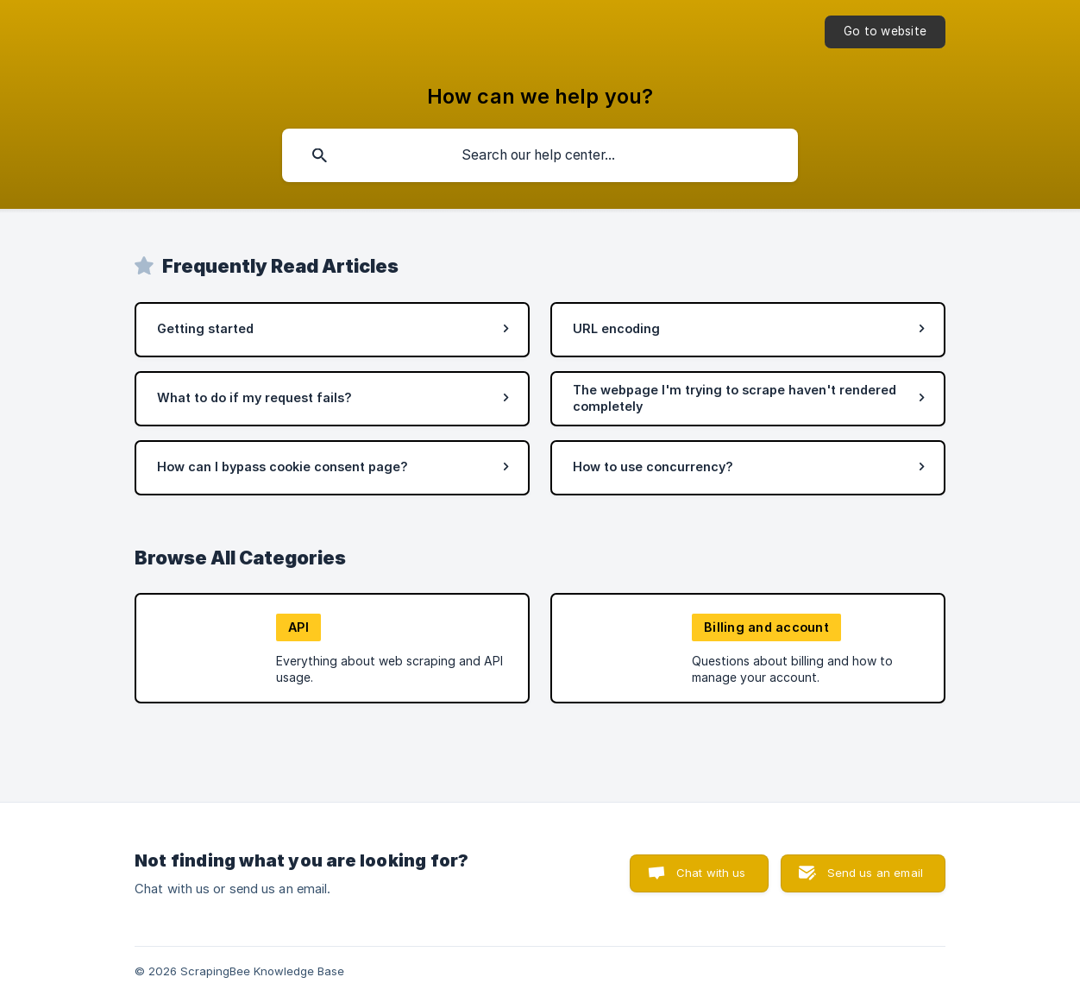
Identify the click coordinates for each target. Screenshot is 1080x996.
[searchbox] (540, 155)
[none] (885, 32)
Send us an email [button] (875, 872)
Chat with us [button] (711, 872)
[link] (332, 329)
